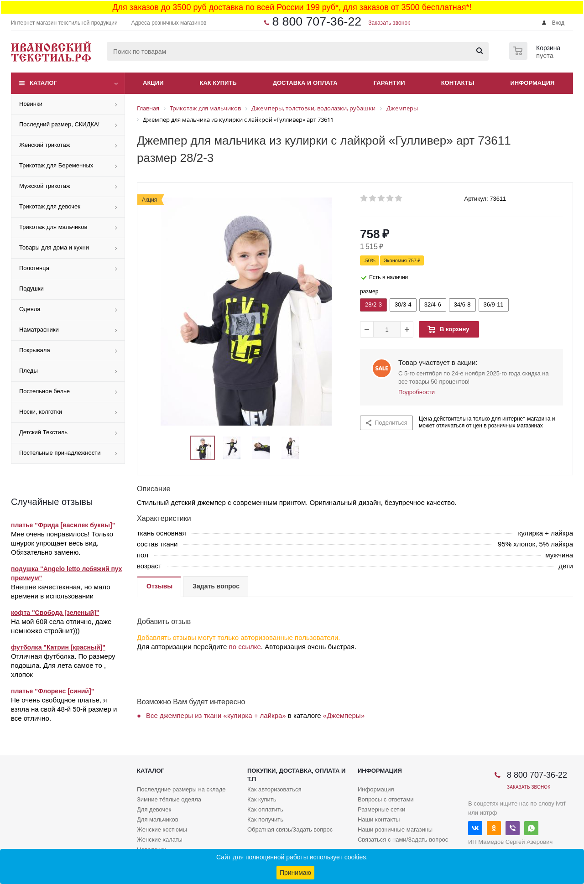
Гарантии (389, 82)
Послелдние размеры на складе (181, 789)
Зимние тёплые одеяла (169, 799)
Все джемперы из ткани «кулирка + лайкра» (216, 715)
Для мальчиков (157, 819)
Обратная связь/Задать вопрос (290, 829)
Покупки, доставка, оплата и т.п (296, 774)
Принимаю (295, 872)
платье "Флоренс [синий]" (52, 691)
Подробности (416, 392)
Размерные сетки (381, 809)
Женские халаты (159, 839)
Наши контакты (379, 819)
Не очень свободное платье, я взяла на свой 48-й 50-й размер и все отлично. (64, 709)
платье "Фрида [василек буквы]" (63, 525)
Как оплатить (265, 809)
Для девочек (154, 809)
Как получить (265, 819)
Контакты (457, 82)
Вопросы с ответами (386, 799)
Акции (153, 82)
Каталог (43, 82)
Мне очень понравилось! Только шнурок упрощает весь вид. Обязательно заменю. (62, 543)
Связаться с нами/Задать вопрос (403, 839)
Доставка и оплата (305, 82)
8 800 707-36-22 (316, 21)
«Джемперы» (344, 715)
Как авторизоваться (274, 789)
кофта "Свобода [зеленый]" (55, 612)
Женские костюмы (162, 829)
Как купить (218, 82)
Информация (533, 82)
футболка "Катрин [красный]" (58, 647)
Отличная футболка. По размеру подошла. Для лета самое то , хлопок (63, 665)
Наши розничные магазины (395, 829)
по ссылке (245, 646)
